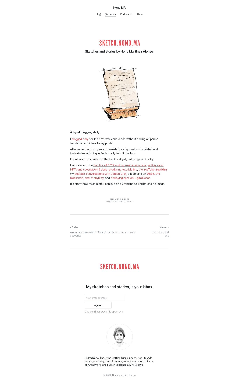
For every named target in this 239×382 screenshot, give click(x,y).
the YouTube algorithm (152, 169)
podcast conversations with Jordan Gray (100, 173)
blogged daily (80, 139)
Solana (103, 169)
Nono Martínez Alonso (124, 375)
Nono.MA (119, 7)
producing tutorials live (123, 169)
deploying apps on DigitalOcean (130, 178)
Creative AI (94, 364)
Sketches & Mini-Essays (129, 364)
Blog (98, 14)
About (140, 14)
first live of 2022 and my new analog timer (120, 165)
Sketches (110, 14)
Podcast (125, 14)
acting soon (155, 165)
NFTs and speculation (84, 169)
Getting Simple (120, 358)
